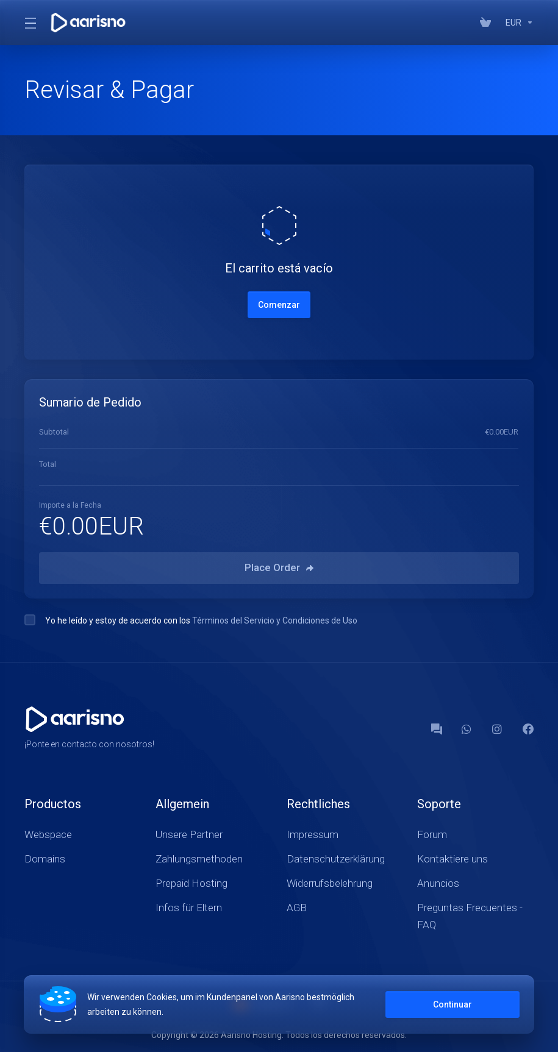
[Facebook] (528, 729)
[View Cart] (488, 23)
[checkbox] (29, 619)
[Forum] (436, 729)
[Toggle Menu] (30, 22)
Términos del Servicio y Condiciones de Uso (274, 620)
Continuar (451, 1004)
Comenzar (279, 305)
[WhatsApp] (467, 729)
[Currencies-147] (517, 23)
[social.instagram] (497, 729)
